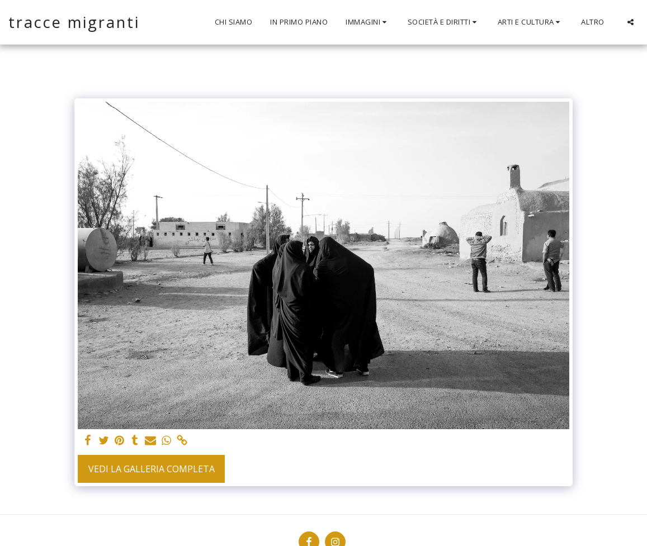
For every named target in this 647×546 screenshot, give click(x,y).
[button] (367, 22)
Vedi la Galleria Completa (151, 469)
